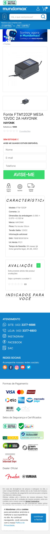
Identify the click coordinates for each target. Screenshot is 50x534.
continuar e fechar (38, 518)
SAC (10, 348)
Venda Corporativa (32, 501)
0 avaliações (24, 131)
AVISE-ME (24, 174)
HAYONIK (8, 122)
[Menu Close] (4, 16)
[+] (38, 265)
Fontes (7, 44)
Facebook (15, 342)
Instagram (15, 336)
